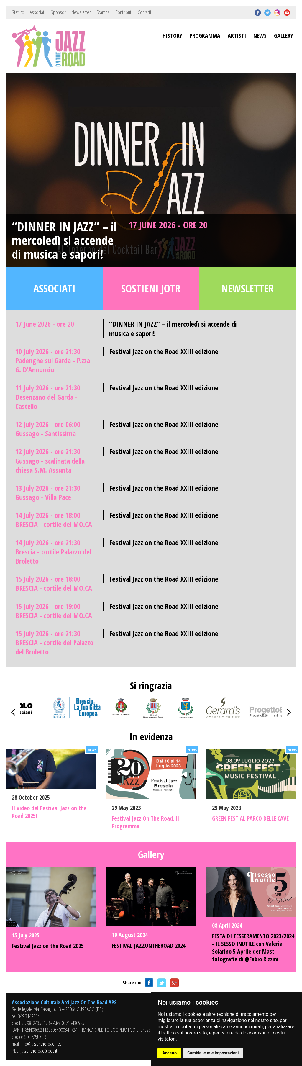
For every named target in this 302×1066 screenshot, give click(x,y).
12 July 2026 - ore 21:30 (50, 460)
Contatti (144, 12)
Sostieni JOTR (150, 288)
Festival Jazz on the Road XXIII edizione (163, 351)
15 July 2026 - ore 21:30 (54, 642)
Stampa (103, 12)
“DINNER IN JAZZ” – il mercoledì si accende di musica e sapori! (64, 240)
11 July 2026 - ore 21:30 (47, 397)
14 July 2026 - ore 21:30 (53, 552)
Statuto (18, 12)
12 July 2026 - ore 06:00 (47, 429)
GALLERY (283, 36)
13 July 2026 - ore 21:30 (47, 492)
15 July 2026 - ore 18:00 (53, 583)
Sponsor (58, 12)
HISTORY (172, 36)
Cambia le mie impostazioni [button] (213, 1053)
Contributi (123, 12)
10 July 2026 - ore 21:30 (52, 360)
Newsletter (81, 12)
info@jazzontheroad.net (41, 1043)
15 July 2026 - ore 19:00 (53, 611)
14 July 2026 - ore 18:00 (53, 519)
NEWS (260, 36)
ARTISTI (237, 36)
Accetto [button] (169, 1053)
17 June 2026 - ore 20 (168, 225)
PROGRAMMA (205, 36)
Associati (37, 12)
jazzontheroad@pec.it (38, 1050)
